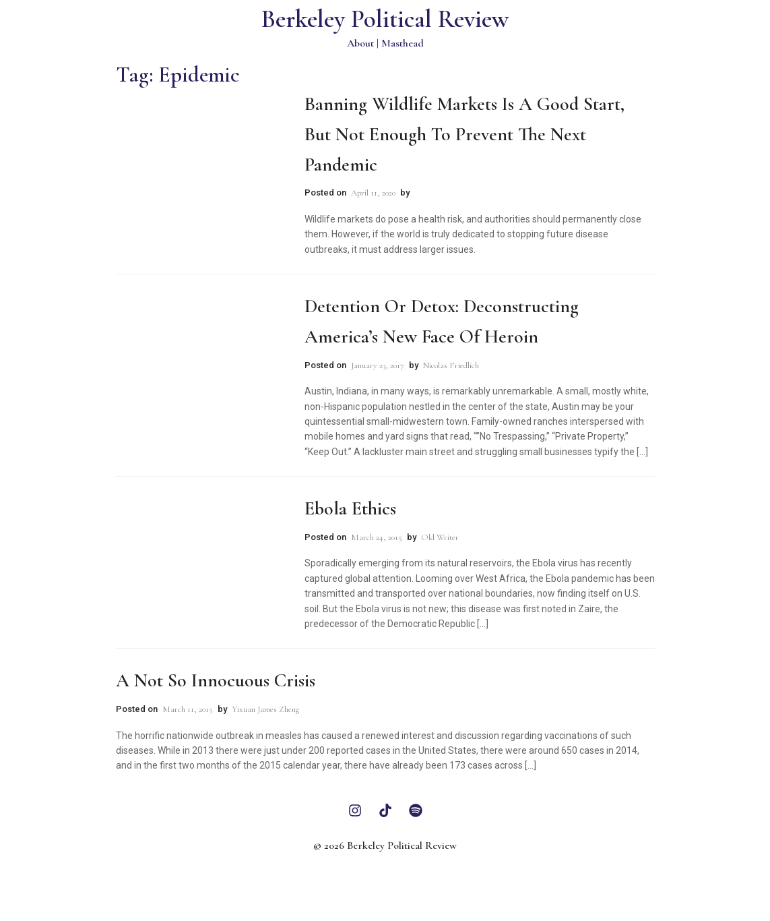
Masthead (402, 43)
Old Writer (440, 537)
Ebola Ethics (350, 508)
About (360, 43)
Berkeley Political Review (385, 19)
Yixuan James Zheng (265, 709)
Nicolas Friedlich (451, 365)
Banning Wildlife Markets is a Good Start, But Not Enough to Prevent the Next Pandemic (464, 134)
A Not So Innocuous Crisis (215, 680)
